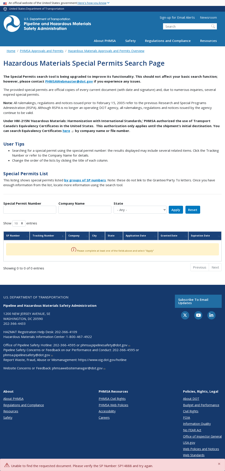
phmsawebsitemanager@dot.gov (79, 368)
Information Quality (197, 424)
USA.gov (189, 442)
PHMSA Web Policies (113, 405)
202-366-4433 (14, 323)
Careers (104, 417)
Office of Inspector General (202, 436)
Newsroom (208, 17)
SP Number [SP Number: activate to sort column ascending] (13, 235)
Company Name (71, 203)
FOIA (186, 417)
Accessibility (107, 411)
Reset (192, 210)
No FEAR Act (192, 430)
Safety (130, 40)
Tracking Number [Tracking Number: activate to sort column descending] (43, 235)
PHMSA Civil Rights (112, 399)
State (118, 203)
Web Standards (194, 455)
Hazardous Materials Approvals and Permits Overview (106, 51)
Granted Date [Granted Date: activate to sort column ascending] (169, 235)
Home (11, 51)
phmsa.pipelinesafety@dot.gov (106, 345)
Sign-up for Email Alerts (177, 17)
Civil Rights (190, 411)
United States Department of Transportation (36, 9)
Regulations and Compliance (168, 40)
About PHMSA (105, 40)
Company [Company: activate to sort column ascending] (74, 235)
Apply (175, 210)
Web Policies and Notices (201, 449)
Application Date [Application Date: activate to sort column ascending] (136, 235)
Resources (208, 40)
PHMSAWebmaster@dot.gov (69, 81)
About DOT (191, 399)
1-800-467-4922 (79, 336)
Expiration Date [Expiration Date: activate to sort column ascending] (200, 235)
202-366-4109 (66, 332)
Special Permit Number (22, 203)
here (68, 130)
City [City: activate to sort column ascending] (94, 235)
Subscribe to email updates (193, 301)
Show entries (20, 223)
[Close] (219, 464)
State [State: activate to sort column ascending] (111, 235)
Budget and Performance (201, 405)
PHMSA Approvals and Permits (42, 51)
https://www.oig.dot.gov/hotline (102, 359)
